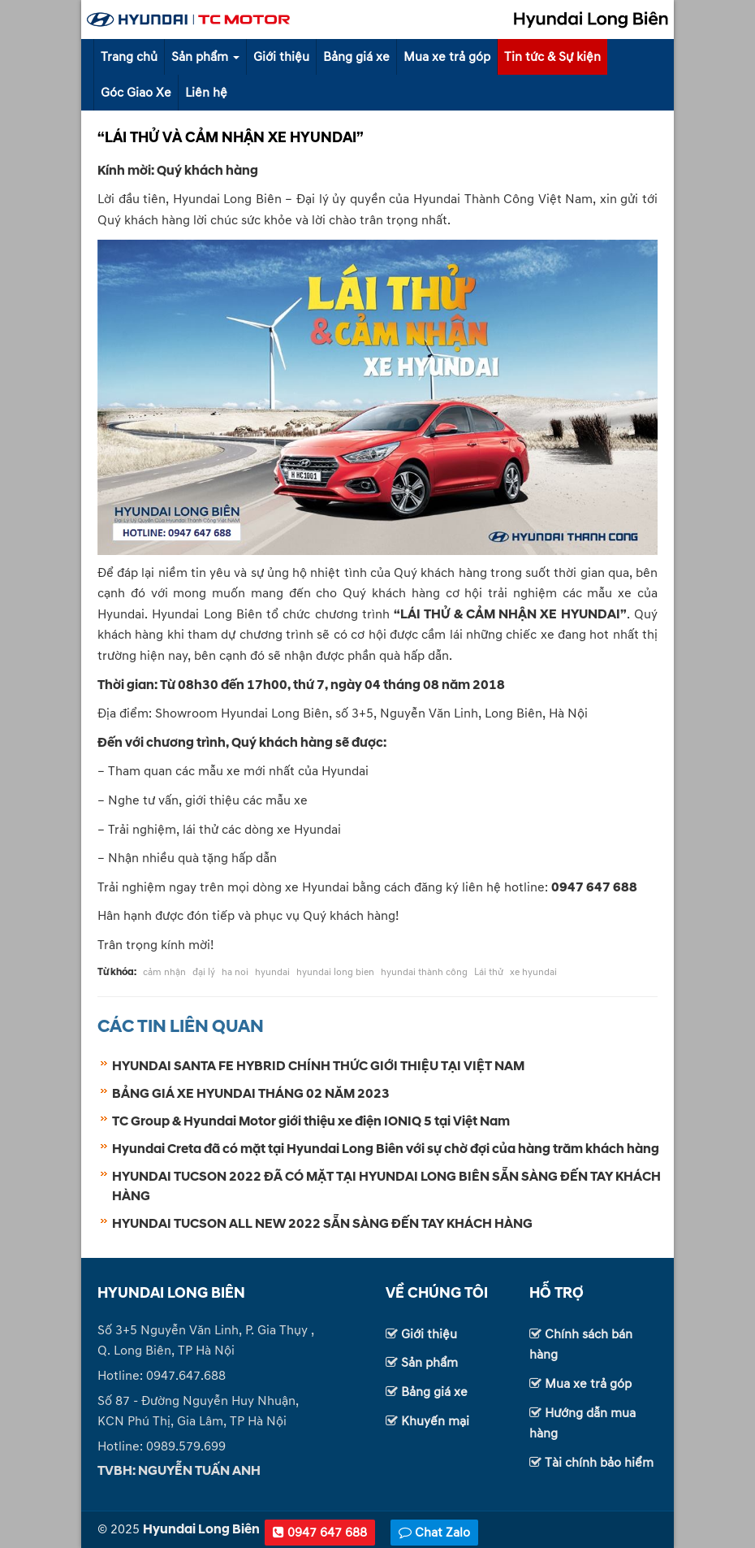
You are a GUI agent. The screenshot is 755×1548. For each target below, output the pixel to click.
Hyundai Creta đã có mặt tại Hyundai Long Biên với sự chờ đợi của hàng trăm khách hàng (385, 1149)
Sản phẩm (205, 57)
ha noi (235, 972)
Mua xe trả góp (446, 57)
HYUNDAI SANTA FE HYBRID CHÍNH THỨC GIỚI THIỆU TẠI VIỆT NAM (318, 1066)
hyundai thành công (424, 972)
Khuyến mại (435, 1421)
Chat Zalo (434, 1532)
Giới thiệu (281, 57)
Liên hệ (206, 93)
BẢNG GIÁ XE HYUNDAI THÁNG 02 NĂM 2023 (251, 1094)
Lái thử (488, 972)
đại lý (203, 972)
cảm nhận (164, 972)
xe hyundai (533, 972)
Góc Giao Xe (136, 93)
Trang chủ (129, 57)
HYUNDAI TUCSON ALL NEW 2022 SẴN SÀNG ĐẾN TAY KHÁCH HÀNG (322, 1224)
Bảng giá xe (356, 57)
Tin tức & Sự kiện (552, 57)
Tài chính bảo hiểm (599, 1463)
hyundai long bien (335, 972)
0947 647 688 (320, 1532)
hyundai (272, 972)
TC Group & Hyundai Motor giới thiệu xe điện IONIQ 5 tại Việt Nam (311, 1121)
